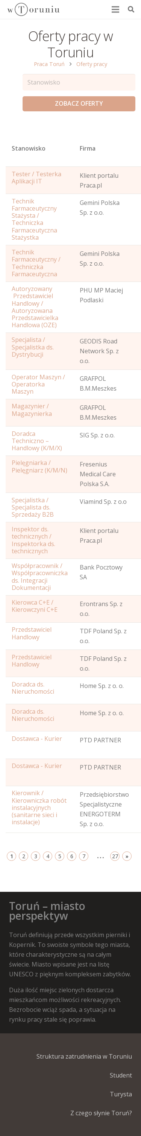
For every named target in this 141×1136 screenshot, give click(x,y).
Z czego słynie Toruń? (101, 1113)
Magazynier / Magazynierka (32, 409)
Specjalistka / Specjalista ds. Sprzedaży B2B (33, 507)
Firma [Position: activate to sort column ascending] (88, 148)
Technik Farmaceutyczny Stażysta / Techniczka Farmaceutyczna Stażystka (34, 219)
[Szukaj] (131, 9)
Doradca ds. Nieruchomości (33, 688)
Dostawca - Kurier (37, 738)
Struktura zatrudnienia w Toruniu (84, 1056)
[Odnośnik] (33, 9)
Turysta (121, 1094)
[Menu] (115, 9)
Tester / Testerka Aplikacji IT (36, 177)
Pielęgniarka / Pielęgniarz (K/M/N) (39, 466)
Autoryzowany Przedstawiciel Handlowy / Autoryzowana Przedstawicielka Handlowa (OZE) (35, 307)
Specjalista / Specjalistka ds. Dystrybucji (33, 347)
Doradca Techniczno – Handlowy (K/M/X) (37, 440)
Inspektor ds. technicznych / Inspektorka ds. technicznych (33, 540)
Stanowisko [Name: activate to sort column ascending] (28, 148)
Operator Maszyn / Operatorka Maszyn (38, 384)
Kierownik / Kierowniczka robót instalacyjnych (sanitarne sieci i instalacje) (39, 807)
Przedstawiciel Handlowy (32, 633)
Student (121, 1075)
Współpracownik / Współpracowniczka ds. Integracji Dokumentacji (40, 577)
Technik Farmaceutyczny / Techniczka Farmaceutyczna (36, 263)
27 (115, 856)
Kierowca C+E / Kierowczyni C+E (35, 606)
